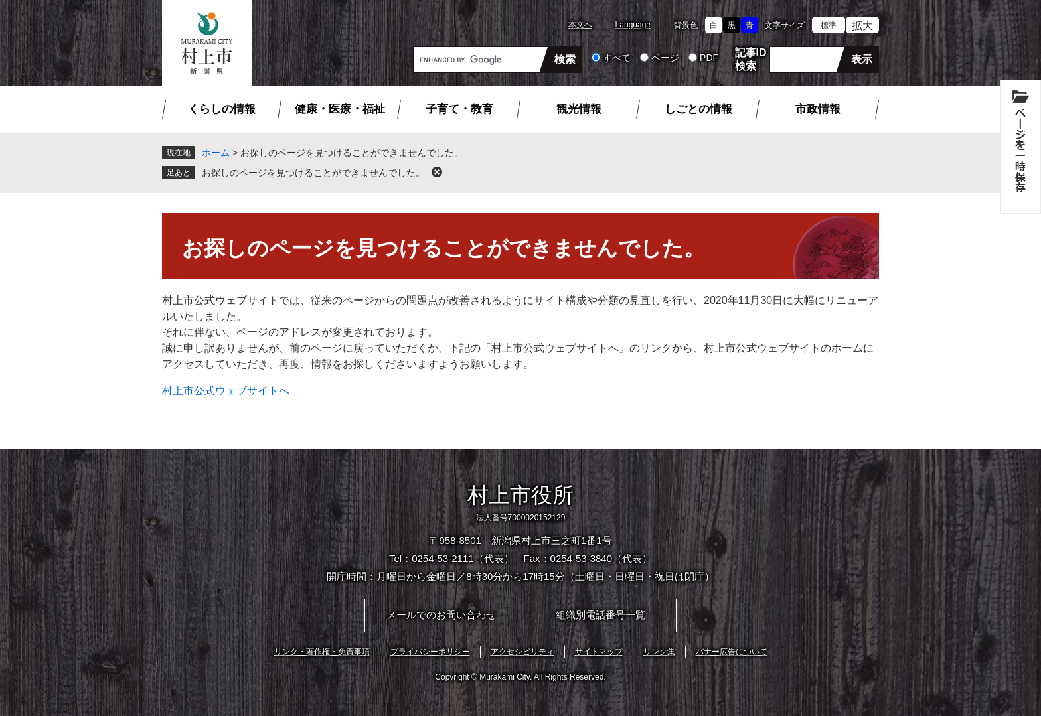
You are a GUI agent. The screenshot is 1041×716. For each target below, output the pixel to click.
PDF (709, 57)
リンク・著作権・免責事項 (322, 651)
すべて (617, 57)
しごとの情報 (698, 109)
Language (633, 24)
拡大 (862, 25)
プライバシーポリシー (430, 651)
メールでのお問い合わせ (441, 614)
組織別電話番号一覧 (600, 614)
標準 (829, 25)
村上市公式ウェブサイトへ (225, 390)
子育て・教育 (459, 109)
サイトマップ (599, 651)
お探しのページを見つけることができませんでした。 (313, 172)
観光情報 (578, 109)
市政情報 (818, 109)
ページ (665, 57)
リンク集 (659, 651)
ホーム (216, 152)
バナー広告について (731, 651)
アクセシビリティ (522, 651)
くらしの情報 (222, 109)
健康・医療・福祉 (340, 109)
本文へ (580, 24)
